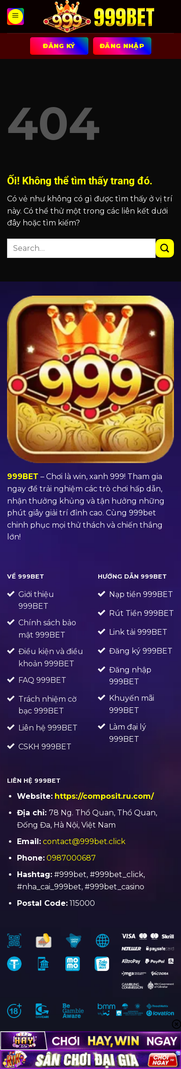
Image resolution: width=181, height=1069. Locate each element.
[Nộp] (165, 248)
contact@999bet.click (84, 841)
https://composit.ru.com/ (104, 796)
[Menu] (15, 16)
